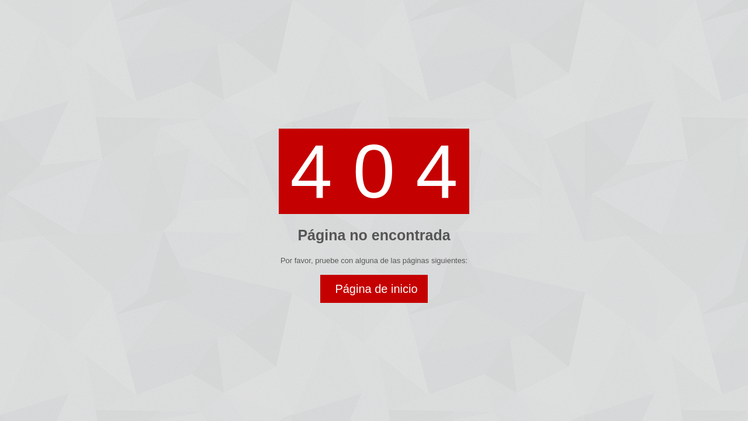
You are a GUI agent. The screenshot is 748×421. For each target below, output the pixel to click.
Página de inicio (376, 288)
